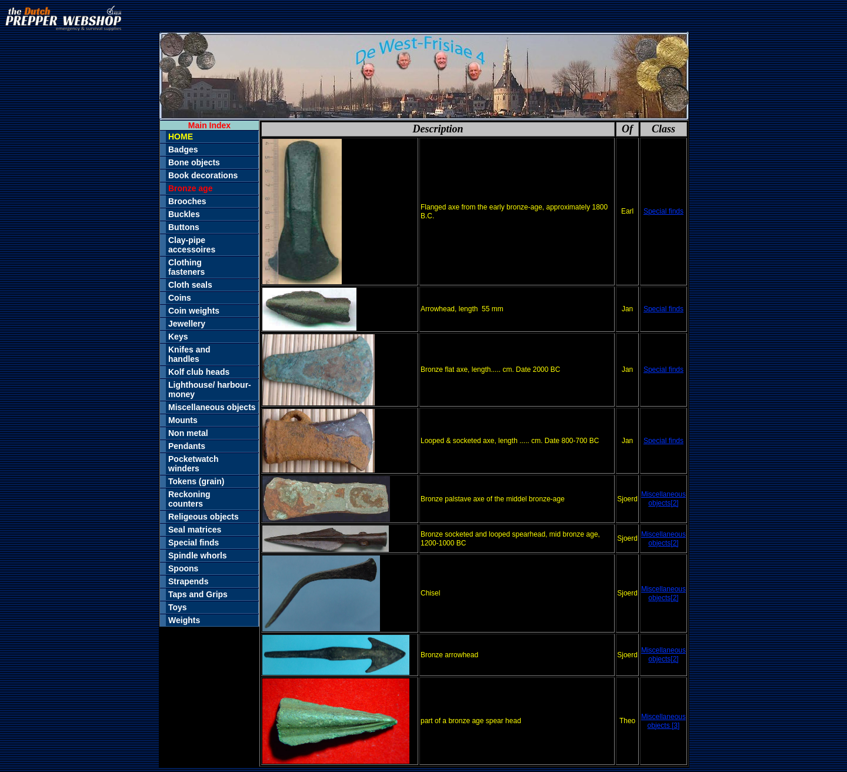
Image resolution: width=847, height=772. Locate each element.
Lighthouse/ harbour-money (209, 389)
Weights (184, 620)
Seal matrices (194, 529)
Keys (178, 336)
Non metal (188, 433)
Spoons (183, 568)
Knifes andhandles (189, 354)
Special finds (193, 542)
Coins (179, 297)
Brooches (187, 201)
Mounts (183, 420)
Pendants (186, 446)
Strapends (188, 581)
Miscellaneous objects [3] (663, 721)
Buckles (184, 214)
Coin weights (193, 310)
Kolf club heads (198, 372)
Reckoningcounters (189, 499)
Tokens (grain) (196, 481)
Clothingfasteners (186, 267)
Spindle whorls (197, 555)
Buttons (183, 227)
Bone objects (194, 162)
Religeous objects (203, 516)
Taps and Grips (198, 594)
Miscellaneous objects (212, 407)
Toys (177, 607)
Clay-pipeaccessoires (191, 244)
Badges (183, 149)
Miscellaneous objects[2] (663, 498)
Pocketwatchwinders (193, 463)
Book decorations (203, 175)
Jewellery (186, 323)
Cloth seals (190, 285)
